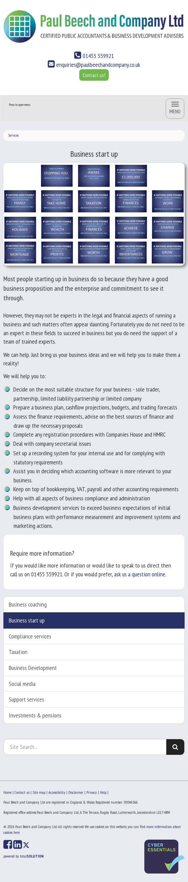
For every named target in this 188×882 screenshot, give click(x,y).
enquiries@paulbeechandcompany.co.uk (94, 65)
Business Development (33, 668)
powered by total (23, 856)
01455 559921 (94, 56)
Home (7, 792)
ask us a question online (139, 574)
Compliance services (30, 636)
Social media (22, 684)
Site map (39, 792)
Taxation (18, 652)
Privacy (91, 792)
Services (13, 135)
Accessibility (56, 792)
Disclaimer (75, 792)
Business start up (27, 620)
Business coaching (28, 604)
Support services (26, 699)
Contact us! (94, 75)
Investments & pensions (35, 715)
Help (103, 792)
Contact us (22, 792)
